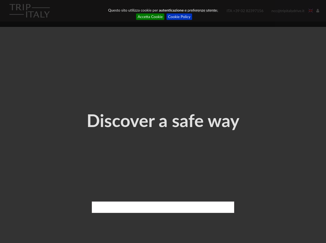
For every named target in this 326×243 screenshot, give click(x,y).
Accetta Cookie (150, 16)
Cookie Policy (179, 16)
